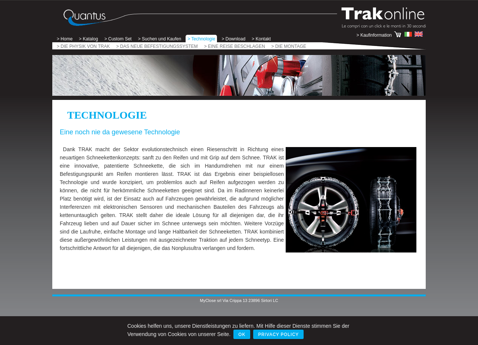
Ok (241, 334)
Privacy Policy (278, 334)
